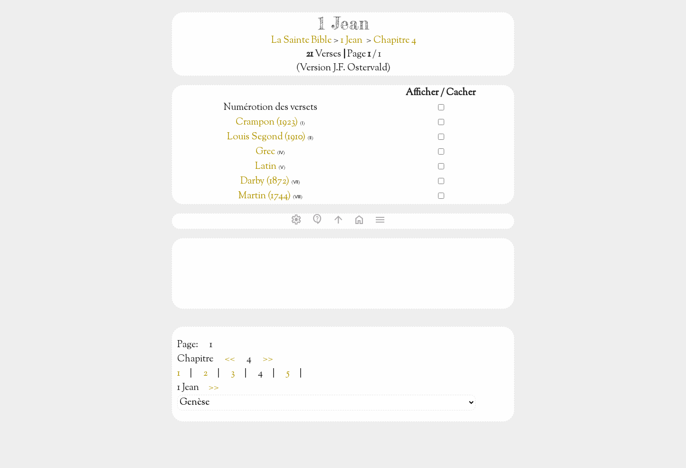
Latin (265, 167)
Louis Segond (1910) (267, 137)
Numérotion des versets (270, 108)
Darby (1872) (264, 181)
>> (268, 359)
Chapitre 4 (394, 41)
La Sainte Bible (302, 41)
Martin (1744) (264, 196)
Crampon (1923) (267, 122)
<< (230, 359)
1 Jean (351, 41)
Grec (265, 152)
